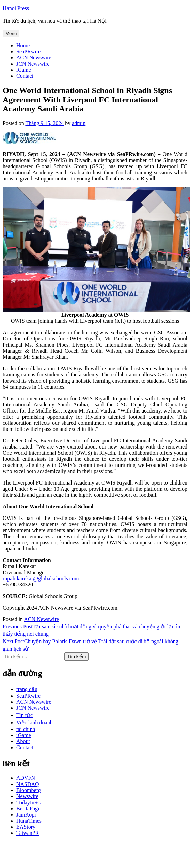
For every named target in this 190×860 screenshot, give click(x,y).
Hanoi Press (16, 8)
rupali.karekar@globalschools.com (41, 578)
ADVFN (25, 778)
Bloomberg (28, 790)
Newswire (27, 796)
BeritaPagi (27, 808)
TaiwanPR (27, 833)
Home (23, 45)
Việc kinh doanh (34, 722)
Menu (11, 33)
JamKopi (26, 815)
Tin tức (24, 715)
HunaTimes (29, 821)
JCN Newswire (32, 64)
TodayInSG (29, 802)
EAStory (25, 827)
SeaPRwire (28, 51)
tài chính (25, 729)
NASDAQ (27, 784)
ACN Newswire (33, 57)
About (23, 741)
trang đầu (26, 689)
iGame (23, 70)
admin (78, 123)
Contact (24, 76)
